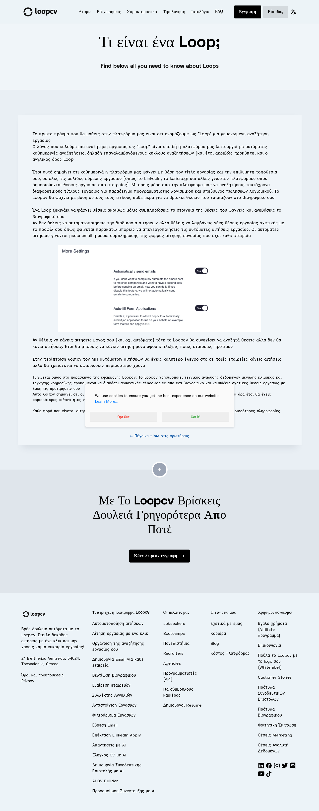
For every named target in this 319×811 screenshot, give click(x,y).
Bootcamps (174, 634)
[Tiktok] (269, 776)
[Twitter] (285, 768)
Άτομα (85, 12)
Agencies (172, 663)
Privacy (27, 681)
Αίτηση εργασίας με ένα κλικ (120, 634)
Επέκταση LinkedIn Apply (116, 735)
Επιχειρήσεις (109, 12)
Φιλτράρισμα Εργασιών (114, 715)
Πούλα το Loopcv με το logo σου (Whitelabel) (278, 661)
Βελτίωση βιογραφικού (114, 675)
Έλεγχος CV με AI (109, 755)
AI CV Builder (105, 781)
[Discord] (293, 768)
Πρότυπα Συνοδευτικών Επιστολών (271, 693)
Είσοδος (275, 12)
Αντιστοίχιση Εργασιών (114, 705)
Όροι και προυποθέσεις (42, 675)
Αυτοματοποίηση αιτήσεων (118, 624)
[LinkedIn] (261, 768)
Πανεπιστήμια (176, 644)
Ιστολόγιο (200, 12)
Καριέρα (218, 634)
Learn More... (107, 401)
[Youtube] (261, 776)
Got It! (195, 417)
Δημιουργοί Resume (182, 705)
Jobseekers (174, 624)
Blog (215, 644)
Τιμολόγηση (174, 12)
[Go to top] (160, 470)
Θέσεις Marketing (275, 735)
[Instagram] (277, 768)
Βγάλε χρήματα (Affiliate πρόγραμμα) (272, 630)
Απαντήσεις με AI (109, 745)
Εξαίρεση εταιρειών (111, 685)
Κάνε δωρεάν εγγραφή (159, 556)
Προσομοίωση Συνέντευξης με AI (124, 791)
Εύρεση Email (105, 725)
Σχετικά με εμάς (227, 624)
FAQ (219, 12)
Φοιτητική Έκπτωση (277, 725)
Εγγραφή (247, 12)
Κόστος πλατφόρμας (230, 653)
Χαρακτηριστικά (142, 12)
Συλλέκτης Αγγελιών (112, 695)
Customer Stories (275, 677)
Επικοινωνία (269, 646)
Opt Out (123, 417)
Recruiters (173, 653)
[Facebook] (269, 768)
